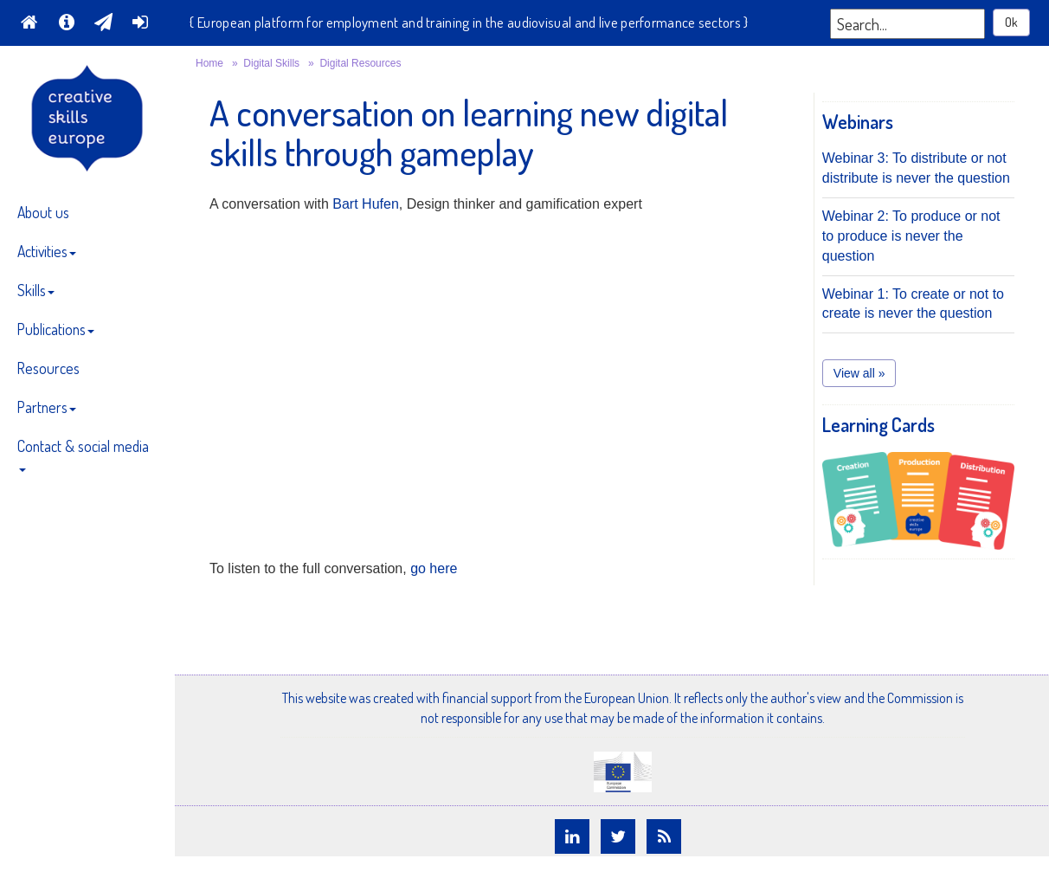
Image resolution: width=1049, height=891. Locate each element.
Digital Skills (271, 63)
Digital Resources (360, 63)
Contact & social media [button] (83, 454)
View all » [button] (859, 373)
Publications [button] (55, 329)
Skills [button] (36, 290)
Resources (48, 368)
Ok (1011, 22)
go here (433, 568)
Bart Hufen (365, 204)
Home (209, 63)
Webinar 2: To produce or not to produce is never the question (911, 236)
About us (43, 212)
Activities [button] (46, 251)
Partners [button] (46, 406)
